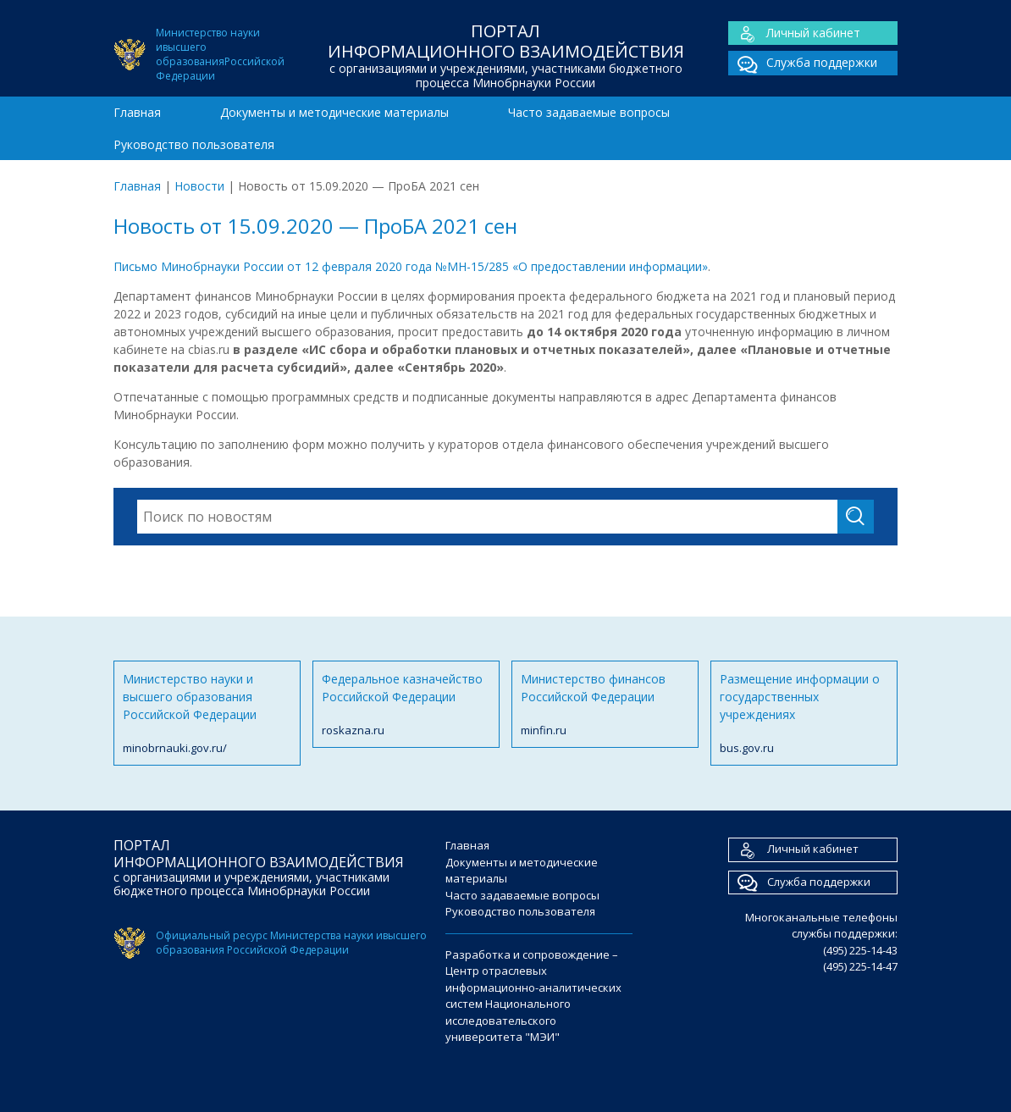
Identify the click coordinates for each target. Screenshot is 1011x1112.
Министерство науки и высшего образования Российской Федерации (207, 714)
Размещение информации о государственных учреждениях (804, 714)
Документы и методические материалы (334, 112)
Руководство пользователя (193, 144)
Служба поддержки (802, 63)
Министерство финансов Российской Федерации (605, 705)
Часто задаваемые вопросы (589, 112)
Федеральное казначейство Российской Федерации (406, 705)
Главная (137, 112)
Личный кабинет (794, 33)
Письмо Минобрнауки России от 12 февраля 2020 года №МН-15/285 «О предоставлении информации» (410, 266)
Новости (199, 186)
